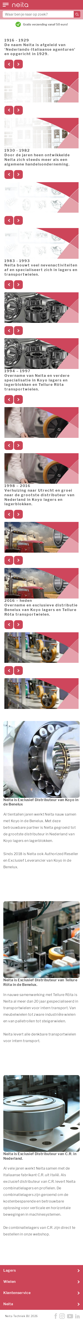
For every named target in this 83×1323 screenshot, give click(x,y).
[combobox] (41, 14)
